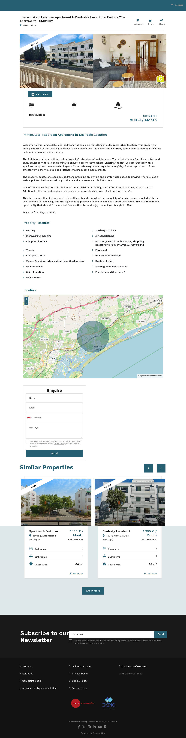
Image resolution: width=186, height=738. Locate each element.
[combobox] (54, 417)
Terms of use (79, 688)
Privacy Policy (60, 444)
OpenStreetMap (146, 376)
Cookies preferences (134, 666)
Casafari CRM (99, 733)
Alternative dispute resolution (39, 688)
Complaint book (31, 680)
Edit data (27, 673)
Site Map (27, 666)
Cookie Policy (79, 680)
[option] (56, 527)
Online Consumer (82, 666)
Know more (93, 590)
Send (54, 453)
